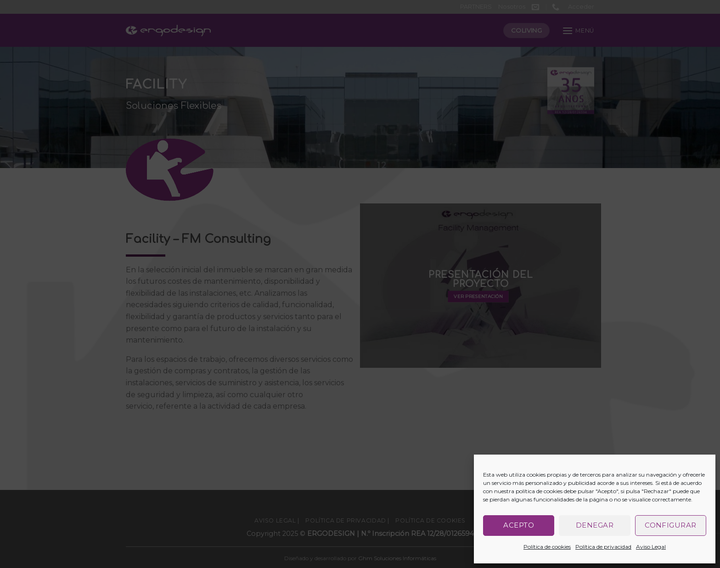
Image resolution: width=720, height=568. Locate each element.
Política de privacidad (603, 546)
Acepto (518, 525)
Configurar (671, 525)
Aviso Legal (651, 546)
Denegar (594, 525)
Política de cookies (547, 546)
